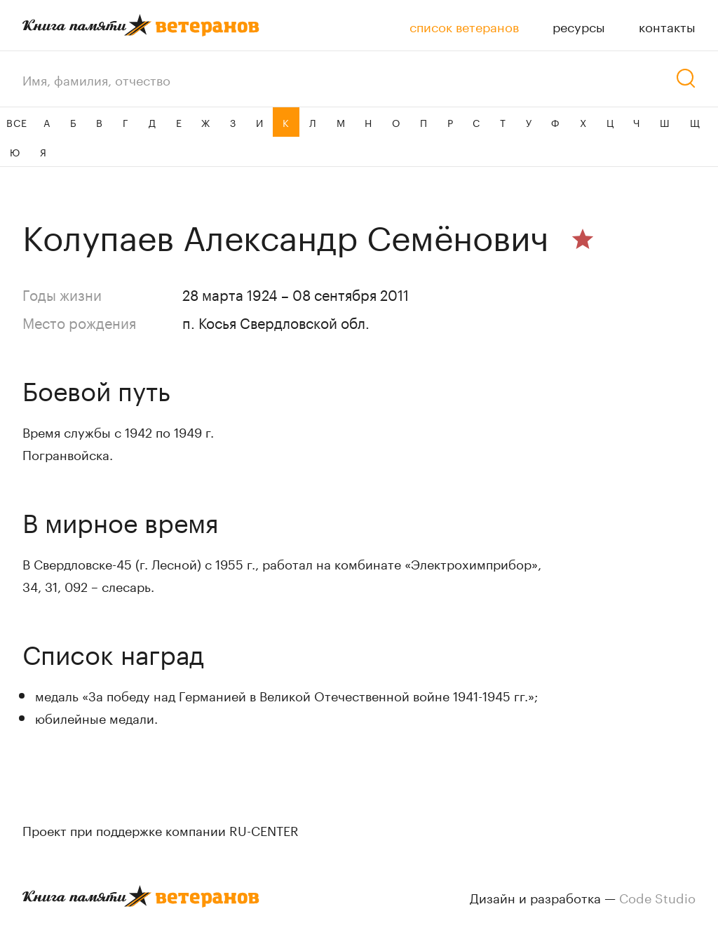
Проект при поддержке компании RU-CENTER (160, 829)
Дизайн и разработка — (583, 896)
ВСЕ (16, 122)
